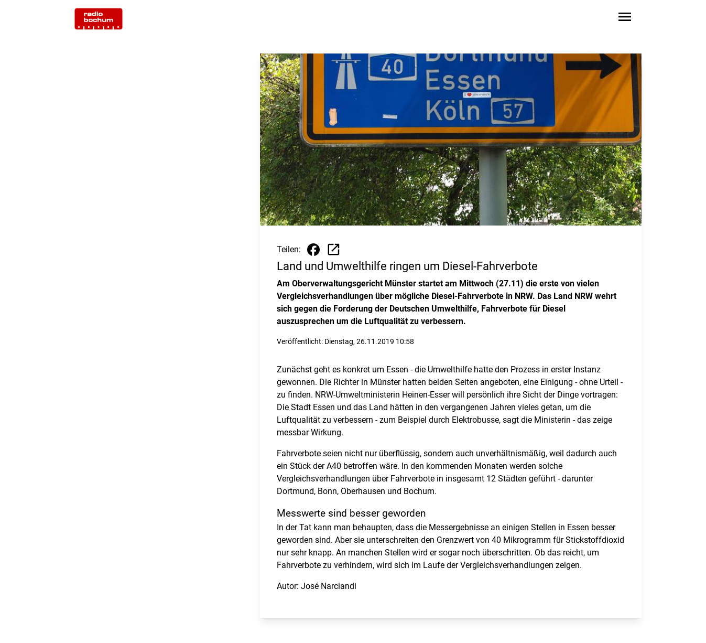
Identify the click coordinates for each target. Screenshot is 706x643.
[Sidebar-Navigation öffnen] (624, 18)
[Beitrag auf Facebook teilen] (313, 249)
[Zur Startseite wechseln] (98, 19)
